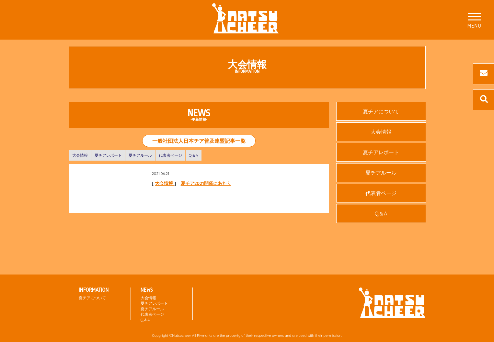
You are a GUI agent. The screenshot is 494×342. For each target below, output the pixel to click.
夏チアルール (140, 155)
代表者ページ (170, 155)
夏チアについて (381, 111)
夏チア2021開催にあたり (206, 183)
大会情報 (80, 155)
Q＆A (193, 155)
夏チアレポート (108, 155)
